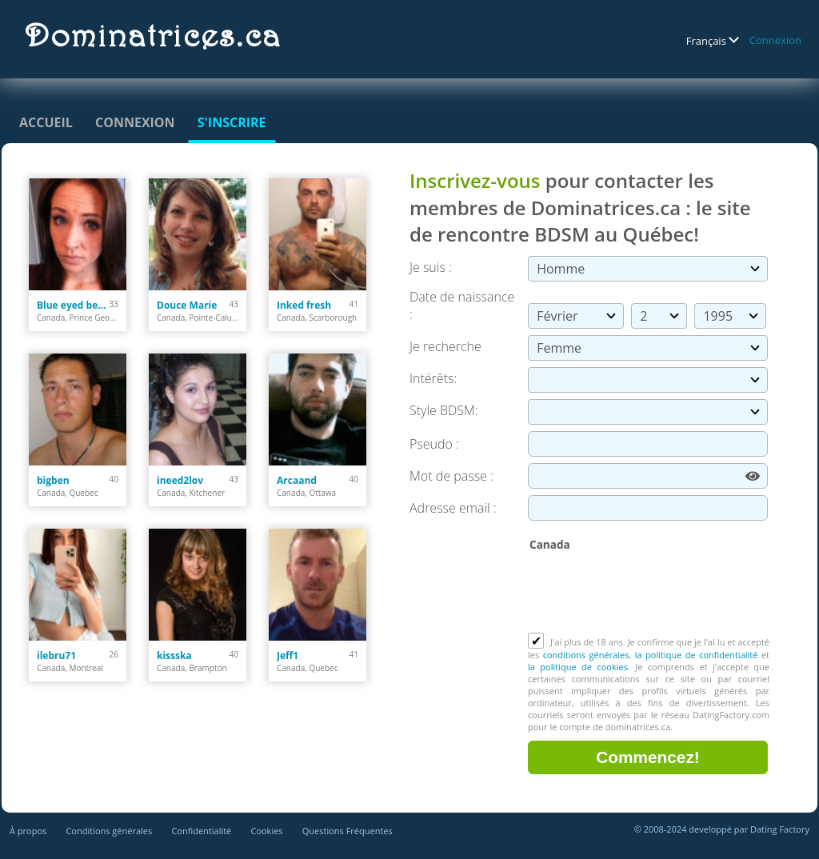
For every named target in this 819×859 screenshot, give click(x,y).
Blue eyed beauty (73, 305)
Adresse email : (453, 508)
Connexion (775, 40)
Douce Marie (187, 305)
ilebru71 (56, 655)
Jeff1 (287, 655)
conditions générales (586, 655)
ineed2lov (180, 480)
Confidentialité (201, 831)
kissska (174, 655)
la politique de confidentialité (696, 655)
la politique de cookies (578, 667)
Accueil (46, 122)
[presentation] (649, 593)
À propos (28, 831)
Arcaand (297, 480)
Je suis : (431, 267)
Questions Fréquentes (347, 831)
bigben (53, 480)
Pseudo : (434, 444)
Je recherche (445, 346)
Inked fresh (304, 305)
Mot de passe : (451, 476)
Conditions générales (109, 831)
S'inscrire (232, 122)
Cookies (266, 831)
